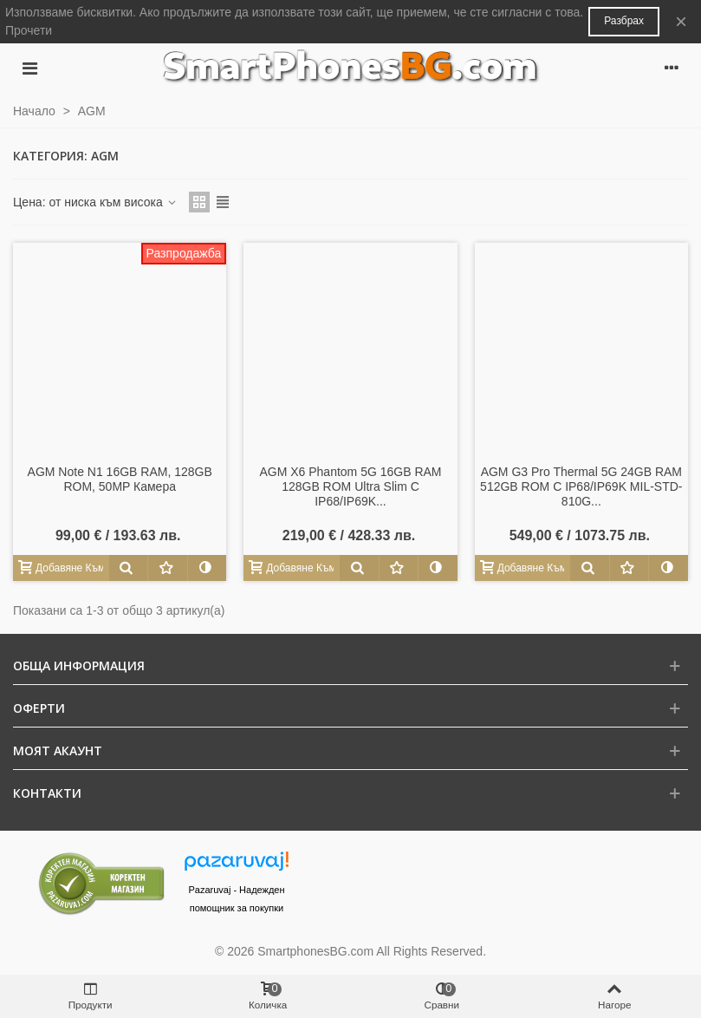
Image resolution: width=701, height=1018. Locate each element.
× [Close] (681, 21)
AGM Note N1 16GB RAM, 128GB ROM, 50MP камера (120, 479)
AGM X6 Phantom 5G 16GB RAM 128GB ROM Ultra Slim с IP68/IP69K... (350, 486)
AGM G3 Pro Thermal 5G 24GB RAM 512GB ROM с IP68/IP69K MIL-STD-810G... (581, 486)
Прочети (28, 30)
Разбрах (624, 21)
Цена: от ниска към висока (95, 202)
